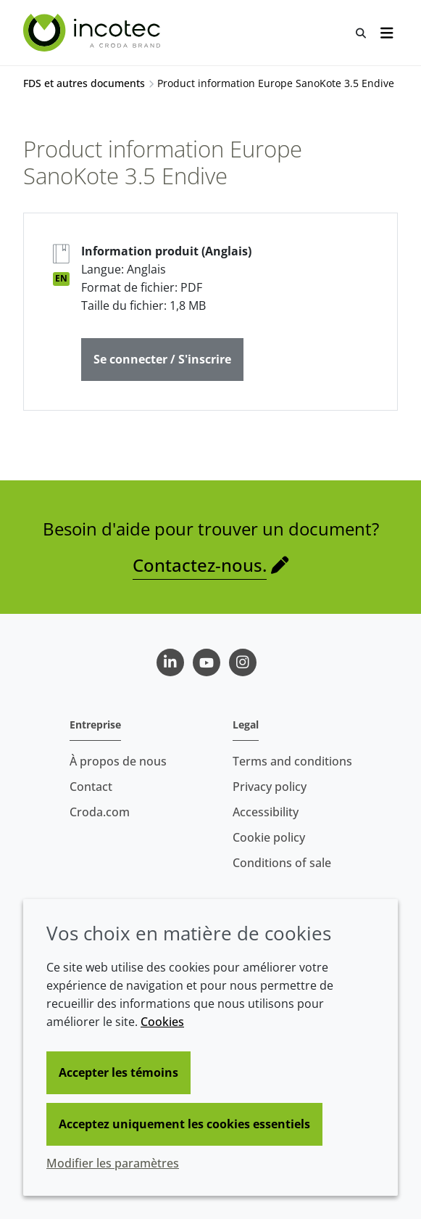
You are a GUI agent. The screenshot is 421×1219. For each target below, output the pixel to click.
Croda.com (100, 812)
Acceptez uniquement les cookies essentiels (184, 1124)
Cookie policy (269, 837)
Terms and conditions (292, 761)
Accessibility (266, 812)
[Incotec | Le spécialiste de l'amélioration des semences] (93, 33)
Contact (91, 787)
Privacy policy (270, 787)
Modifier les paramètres (112, 1163)
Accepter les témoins (118, 1072)
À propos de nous (118, 761)
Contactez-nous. (200, 565)
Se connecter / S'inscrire (162, 359)
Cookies (162, 1022)
